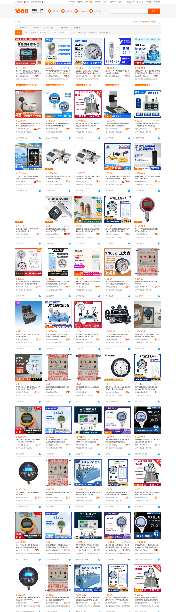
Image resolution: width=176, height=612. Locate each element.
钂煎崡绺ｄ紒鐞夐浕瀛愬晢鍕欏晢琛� (52, 603)
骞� (39, 76)
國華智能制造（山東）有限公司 (23, 181)
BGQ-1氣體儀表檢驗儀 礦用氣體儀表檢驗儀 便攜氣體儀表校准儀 (28, 125)
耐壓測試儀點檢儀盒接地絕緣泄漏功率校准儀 (147, 283)
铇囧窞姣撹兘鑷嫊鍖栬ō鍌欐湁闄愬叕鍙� (23, 603)
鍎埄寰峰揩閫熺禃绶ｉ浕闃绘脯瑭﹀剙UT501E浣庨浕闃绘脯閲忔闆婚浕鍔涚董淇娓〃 (28, 72)
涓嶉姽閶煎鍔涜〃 (94, 79)
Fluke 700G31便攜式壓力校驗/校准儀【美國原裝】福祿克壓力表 (28, 441)
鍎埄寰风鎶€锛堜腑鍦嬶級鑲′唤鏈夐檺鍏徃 (23, 76)
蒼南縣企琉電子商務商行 (52, 497)
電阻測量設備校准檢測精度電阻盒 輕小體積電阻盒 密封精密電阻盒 (147, 125)
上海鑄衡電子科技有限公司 (52, 181)
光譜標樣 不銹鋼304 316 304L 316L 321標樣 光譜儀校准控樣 (28, 230)
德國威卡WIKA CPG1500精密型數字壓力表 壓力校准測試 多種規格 (147, 335)
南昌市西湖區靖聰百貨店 (23, 234)
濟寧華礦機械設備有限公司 (23, 129)
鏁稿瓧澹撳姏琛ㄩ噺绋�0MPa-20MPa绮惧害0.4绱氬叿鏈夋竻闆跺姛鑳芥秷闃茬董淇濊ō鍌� (58, 546)
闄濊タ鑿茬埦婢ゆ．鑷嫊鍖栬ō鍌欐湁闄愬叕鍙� (142, 550)
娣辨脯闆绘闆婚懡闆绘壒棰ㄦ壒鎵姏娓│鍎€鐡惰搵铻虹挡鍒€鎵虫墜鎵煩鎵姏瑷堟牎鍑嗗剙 (88, 546)
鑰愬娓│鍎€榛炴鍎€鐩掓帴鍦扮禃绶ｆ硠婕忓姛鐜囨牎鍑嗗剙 (57, 599)
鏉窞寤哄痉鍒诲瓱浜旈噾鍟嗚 (112, 603)
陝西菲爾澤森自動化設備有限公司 (142, 445)
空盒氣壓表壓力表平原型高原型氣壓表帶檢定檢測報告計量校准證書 (58, 283)
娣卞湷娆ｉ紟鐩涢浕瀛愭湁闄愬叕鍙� (23, 550)
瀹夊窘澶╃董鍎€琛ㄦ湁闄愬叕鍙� (142, 76)
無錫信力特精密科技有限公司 (52, 234)
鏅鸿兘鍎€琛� (140, 79)
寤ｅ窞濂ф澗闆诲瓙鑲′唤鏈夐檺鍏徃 (52, 76)
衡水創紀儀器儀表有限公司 (23, 392)
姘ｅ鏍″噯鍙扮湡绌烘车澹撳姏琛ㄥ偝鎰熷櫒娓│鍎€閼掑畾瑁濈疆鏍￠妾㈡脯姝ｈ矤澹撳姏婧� (147, 599)
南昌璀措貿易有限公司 (82, 339)
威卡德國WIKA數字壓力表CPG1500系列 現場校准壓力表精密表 (147, 441)
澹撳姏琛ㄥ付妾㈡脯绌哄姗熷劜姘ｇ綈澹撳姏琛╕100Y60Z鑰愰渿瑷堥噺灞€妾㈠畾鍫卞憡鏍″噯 (117, 599)
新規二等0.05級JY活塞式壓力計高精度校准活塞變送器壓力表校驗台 (57, 335)
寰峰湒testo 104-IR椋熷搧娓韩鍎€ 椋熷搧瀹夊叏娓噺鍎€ (117, 72)
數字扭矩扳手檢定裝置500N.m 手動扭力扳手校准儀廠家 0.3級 (88, 177)
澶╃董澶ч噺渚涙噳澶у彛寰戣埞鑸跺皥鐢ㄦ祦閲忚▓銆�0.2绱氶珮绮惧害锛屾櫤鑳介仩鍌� (147, 72)
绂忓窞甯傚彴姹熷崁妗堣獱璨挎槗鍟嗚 (82, 603)
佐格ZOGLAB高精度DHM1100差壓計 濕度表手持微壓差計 (88, 283)
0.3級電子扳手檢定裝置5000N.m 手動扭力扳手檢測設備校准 (58, 177)
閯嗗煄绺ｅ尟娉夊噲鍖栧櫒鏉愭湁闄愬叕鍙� (82, 76)
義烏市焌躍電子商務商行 (142, 287)
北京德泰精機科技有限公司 (82, 234)
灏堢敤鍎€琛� (150, 79)
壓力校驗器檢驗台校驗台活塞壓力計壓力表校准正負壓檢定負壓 (87, 335)
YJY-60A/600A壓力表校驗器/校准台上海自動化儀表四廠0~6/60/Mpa (117, 335)
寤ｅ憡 (38, 73)
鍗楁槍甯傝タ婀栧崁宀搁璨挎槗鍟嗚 (142, 603)
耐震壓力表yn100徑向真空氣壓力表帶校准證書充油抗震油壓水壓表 (28, 388)
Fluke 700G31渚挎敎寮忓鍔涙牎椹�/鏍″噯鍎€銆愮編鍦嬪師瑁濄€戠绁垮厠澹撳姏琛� (28, 546)
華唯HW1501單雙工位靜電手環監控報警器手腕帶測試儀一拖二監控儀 (117, 177)
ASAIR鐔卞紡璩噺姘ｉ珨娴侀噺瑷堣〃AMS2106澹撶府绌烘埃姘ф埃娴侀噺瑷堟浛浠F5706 (58, 72)
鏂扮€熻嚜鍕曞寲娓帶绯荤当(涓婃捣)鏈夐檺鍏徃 (112, 550)
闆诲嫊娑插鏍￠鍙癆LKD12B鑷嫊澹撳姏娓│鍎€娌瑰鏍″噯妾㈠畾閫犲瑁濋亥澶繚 (88, 599)
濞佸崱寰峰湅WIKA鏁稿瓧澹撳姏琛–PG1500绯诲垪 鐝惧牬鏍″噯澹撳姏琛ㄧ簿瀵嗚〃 (147, 546)
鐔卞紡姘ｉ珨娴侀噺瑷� (54, 79)
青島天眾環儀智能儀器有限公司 (112, 129)
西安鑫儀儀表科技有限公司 (52, 129)
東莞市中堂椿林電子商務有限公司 (82, 129)
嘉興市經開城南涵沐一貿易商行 (23, 339)
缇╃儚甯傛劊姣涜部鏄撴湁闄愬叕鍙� (82, 550)
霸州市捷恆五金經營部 (52, 445)
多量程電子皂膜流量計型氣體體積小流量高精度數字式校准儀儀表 (117, 125)
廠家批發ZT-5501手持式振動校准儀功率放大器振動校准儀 (147, 177)
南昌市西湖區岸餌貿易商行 (142, 497)
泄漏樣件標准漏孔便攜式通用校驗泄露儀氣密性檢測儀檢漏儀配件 (87, 230)
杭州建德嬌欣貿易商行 (52, 287)
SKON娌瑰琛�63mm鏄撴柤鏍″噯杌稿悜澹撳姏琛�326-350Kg (28, 599)
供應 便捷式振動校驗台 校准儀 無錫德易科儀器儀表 (27, 335)
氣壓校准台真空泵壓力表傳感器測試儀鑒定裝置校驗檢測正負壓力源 (87, 125)
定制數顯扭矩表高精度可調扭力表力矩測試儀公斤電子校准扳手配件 (58, 230)
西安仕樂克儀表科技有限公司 (52, 339)
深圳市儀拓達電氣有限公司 (112, 392)
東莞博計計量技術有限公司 (112, 287)
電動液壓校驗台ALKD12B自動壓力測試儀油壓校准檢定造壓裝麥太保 (88, 493)
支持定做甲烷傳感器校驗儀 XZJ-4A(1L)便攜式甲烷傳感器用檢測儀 (28, 177)
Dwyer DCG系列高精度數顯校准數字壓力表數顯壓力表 (147, 230)
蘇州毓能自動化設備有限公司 (23, 497)
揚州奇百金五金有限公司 (23, 287)
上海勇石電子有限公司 (82, 287)
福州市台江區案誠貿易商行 (82, 497)
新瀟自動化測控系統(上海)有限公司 (112, 445)
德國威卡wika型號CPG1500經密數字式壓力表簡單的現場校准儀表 (117, 441)
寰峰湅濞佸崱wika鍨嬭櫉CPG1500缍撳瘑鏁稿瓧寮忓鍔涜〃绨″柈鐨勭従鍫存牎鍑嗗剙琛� (117, 546)
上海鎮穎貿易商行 (52, 392)
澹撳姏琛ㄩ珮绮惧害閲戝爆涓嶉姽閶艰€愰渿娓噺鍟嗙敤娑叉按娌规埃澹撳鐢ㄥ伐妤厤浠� (88, 72)
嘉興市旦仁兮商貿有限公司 (112, 234)
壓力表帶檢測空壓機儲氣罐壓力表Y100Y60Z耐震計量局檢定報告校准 (117, 230)
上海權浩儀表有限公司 (112, 339)
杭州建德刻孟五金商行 (112, 497)
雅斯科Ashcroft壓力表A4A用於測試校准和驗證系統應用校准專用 (117, 388)
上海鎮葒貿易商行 (82, 392)
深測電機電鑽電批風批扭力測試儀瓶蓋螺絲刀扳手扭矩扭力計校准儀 (87, 441)
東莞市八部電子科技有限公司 (112, 181)
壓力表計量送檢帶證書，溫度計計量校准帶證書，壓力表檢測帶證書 (28, 283)
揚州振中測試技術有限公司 (142, 181)
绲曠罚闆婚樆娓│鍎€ (23, 79)
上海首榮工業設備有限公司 (142, 234)
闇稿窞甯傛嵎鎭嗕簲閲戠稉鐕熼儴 (52, 550)
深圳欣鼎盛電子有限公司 (23, 445)
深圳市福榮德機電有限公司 (142, 339)
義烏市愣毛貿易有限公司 (82, 445)
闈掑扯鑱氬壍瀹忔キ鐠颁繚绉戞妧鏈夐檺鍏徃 (112, 76)
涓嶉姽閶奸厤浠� (82, 79)
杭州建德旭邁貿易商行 (142, 392)
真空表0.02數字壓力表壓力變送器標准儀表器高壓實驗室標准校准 (57, 125)
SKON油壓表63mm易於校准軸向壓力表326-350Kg (28, 493)
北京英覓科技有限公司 (142, 129)
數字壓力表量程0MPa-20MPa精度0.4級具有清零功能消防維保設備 (57, 441)
